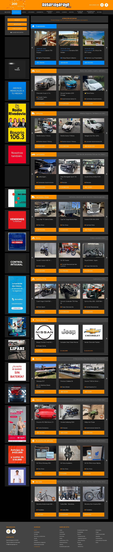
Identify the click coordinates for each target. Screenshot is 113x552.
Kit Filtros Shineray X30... (43, 463)
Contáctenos (37, 546)
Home (35, 530)
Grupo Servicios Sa (91, 266)
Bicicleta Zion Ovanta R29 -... (93, 504)
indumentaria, (97, 482)
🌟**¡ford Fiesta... (90, 93)
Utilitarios (62, 532)
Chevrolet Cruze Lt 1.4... (43, 93)
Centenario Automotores (93, 99)
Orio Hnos (40, 225)
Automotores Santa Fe (68, 99)
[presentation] (32, 48)
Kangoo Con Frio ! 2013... (92, 136)
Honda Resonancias (91, 307)
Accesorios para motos (98, 441)
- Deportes (97, 536)
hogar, (80, 482)
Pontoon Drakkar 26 (66, 381)
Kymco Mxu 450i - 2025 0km (93, 301)
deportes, (89, 482)
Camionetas (62, 534)
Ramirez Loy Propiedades (93, 58)
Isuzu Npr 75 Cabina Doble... (45, 219)
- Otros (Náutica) (81, 540)
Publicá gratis (17, 28)
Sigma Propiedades (43, 58)
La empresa (36, 532)
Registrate (17, 24)
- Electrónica (80, 546)
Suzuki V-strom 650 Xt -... (44, 260)
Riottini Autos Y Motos (43, 136)
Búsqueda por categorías (39, 542)
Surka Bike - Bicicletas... (67, 504)
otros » (103, 482)
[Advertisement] (17, 47)
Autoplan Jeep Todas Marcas (69, 342)
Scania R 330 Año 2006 (92, 219)
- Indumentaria (98, 538)
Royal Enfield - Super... (91, 260)
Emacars (64, 428)
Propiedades (80, 532)
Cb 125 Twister (64, 260)
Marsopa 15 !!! (40, 381)
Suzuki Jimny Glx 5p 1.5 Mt (93, 177)
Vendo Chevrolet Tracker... (92, 342)
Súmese (36, 534)
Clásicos (61, 544)
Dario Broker (65, 387)
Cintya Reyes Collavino (68, 58)
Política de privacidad (39, 544)
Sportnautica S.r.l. (91, 387)
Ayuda (35, 538)
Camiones (62, 536)
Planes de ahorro (63, 542)
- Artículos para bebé (100, 534)
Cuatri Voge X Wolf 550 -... (44, 301)
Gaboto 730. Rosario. (44, 50)
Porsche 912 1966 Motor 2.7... (45, 422)
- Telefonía (79, 544)
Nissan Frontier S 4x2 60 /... (44, 342)
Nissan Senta (41, 346)
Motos (61, 538)
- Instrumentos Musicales (101, 540)
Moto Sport (40, 266)
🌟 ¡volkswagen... (41, 177)
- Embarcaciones (81, 536)
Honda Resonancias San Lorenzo (68, 265)
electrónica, (66, 482)
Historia (36, 540)
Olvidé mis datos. (17, 32)
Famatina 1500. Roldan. (69, 50)
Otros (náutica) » (100, 359)
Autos (61, 530)
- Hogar (97, 532)
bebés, (84, 482)
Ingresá (17, 20)
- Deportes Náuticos (81, 538)
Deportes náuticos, (89, 359)
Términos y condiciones (39, 536)
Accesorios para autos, (84, 441)
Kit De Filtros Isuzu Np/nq (92, 463)
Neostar (63, 182)
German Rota (89, 225)
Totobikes (40, 510)
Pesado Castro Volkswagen (41, 98)
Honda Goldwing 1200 (67, 422)
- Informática (98, 530)
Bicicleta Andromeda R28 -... (45, 504)
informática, (74, 482)
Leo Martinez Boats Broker (43, 386)
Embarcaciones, (78, 359)
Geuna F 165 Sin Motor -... (92, 381)
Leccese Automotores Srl (93, 141)
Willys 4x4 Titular (90, 422)
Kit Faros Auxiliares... (66, 463)
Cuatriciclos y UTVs (64, 540)
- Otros (96, 542)
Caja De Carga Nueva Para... (69, 219)
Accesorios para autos (64, 546)
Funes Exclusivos (42, 428)
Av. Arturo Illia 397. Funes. (93, 50)
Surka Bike (64, 510)
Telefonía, (60, 482)
